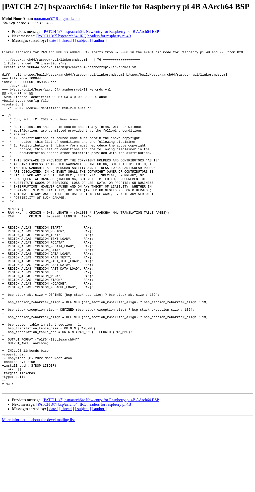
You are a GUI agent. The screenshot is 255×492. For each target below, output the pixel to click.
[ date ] (52, 40)
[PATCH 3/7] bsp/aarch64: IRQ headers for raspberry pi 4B (83, 36)
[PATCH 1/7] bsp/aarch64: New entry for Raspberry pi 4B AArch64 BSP (101, 31)
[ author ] (99, 40)
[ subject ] (83, 40)
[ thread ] (66, 40)
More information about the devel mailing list (38, 488)
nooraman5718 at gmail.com (57, 18)
